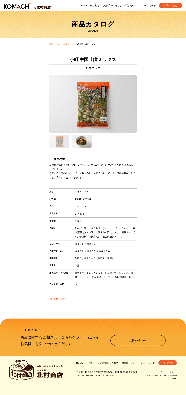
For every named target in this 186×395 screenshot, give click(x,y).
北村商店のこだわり (111, 5)
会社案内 (94, 5)
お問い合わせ (171, 5)
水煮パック (68, 44)
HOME (84, 5)
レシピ (143, 5)
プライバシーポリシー (168, 372)
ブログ (153, 5)
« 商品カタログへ (58, 299)
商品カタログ (130, 5)
